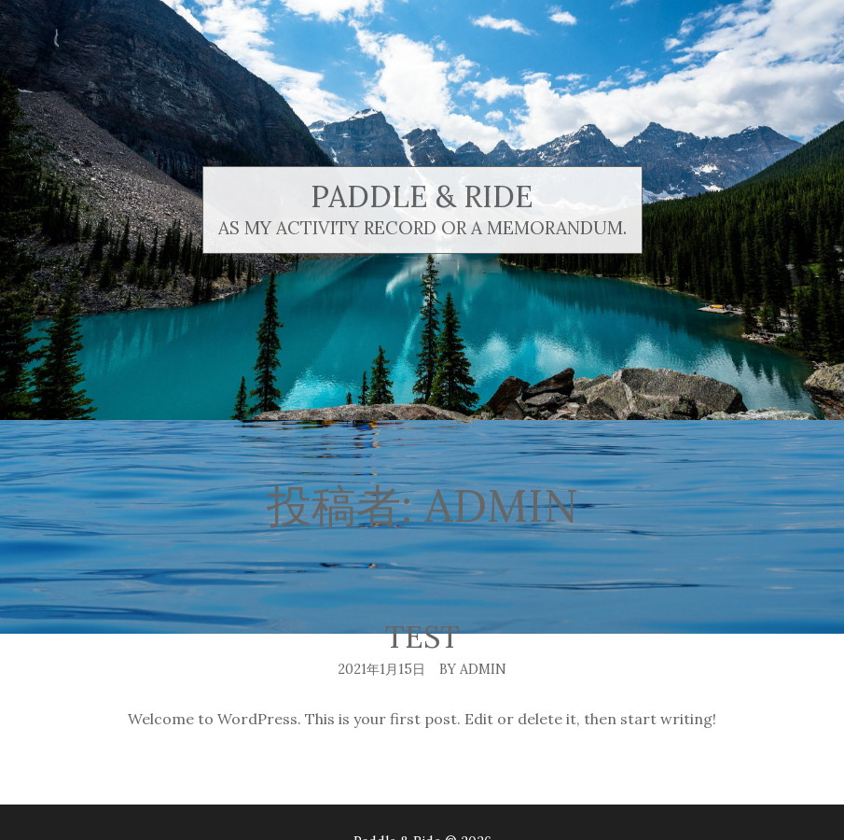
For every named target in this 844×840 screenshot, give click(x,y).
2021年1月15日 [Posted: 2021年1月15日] (381, 669)
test (422, 637)
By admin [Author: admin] (472, 669)
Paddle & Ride (422, 196)
